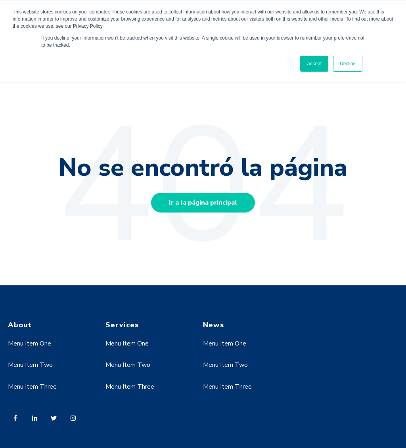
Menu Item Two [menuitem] (30, 365)
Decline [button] (348, 63)
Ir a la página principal (203, 202)
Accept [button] (314, 63)
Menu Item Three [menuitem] (32, 386)
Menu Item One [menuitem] (29, 343)
